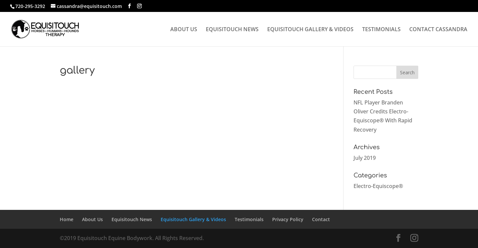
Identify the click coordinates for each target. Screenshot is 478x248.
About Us (92, 219)
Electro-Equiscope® (378, 186)
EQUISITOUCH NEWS (232, 30)
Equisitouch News (132, 219)
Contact (321, 219)
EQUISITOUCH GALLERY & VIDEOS (310, 30)
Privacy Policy (287, 219)
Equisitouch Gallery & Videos (193, 219)
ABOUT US (183, 30)
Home (66, 219)
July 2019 (365, 157)
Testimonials (249, 219)
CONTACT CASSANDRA (438, 30)
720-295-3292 (30, 6)
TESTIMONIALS (381, 30)
